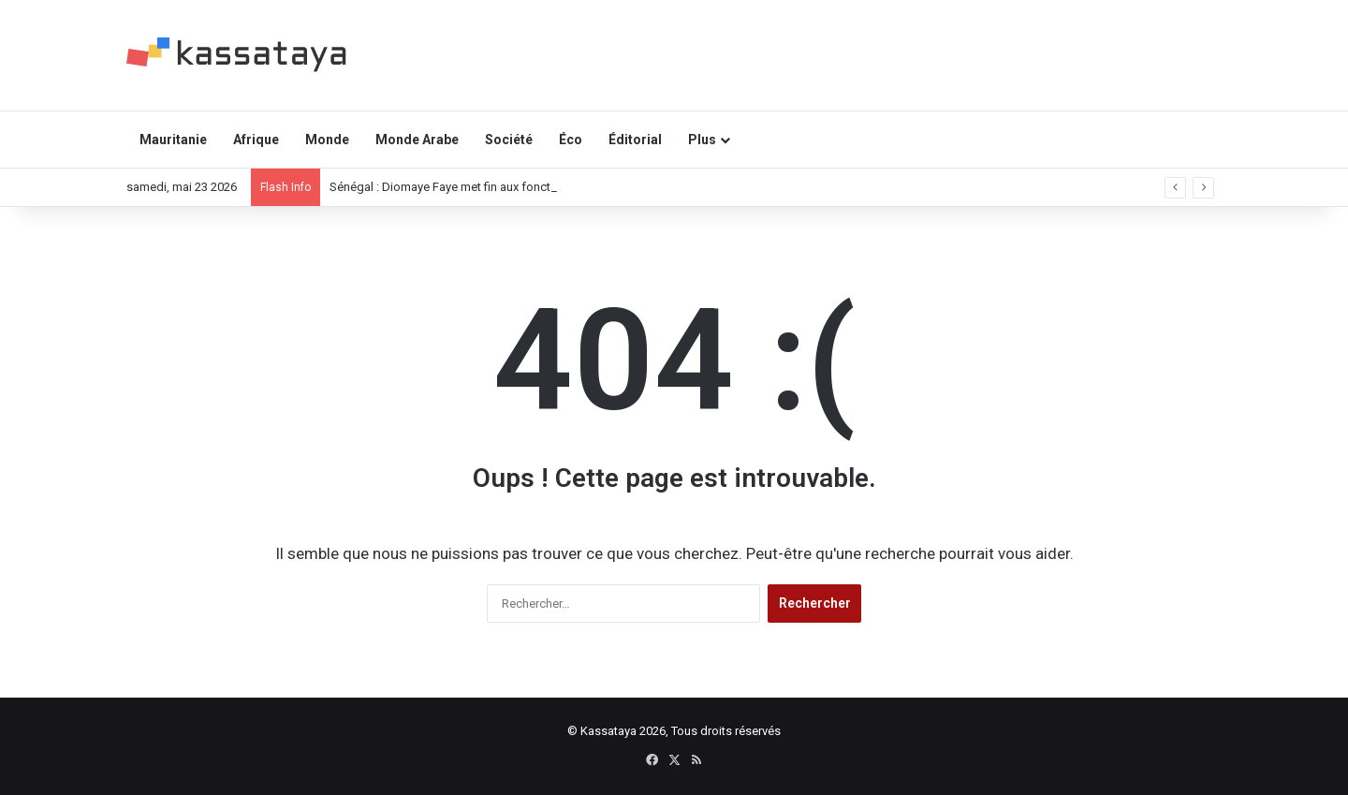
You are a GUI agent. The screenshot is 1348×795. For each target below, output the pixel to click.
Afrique (256, 139)
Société (509, 139)
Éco (570, 139)
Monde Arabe (417, 139)
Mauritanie (173, 139)
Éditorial (635, 139)
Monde (327, 139)
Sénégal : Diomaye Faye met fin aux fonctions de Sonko (479, 187)
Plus (702, 139)
